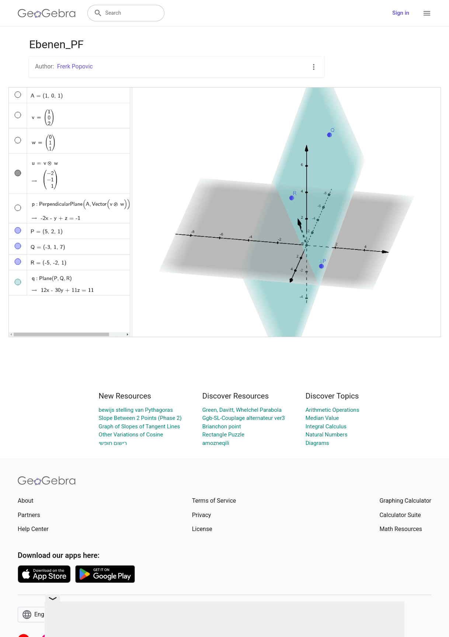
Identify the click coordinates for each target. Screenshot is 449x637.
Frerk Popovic (75, 66)
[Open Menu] (426, 13)
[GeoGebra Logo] (47, 13)
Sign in (400, 13)
